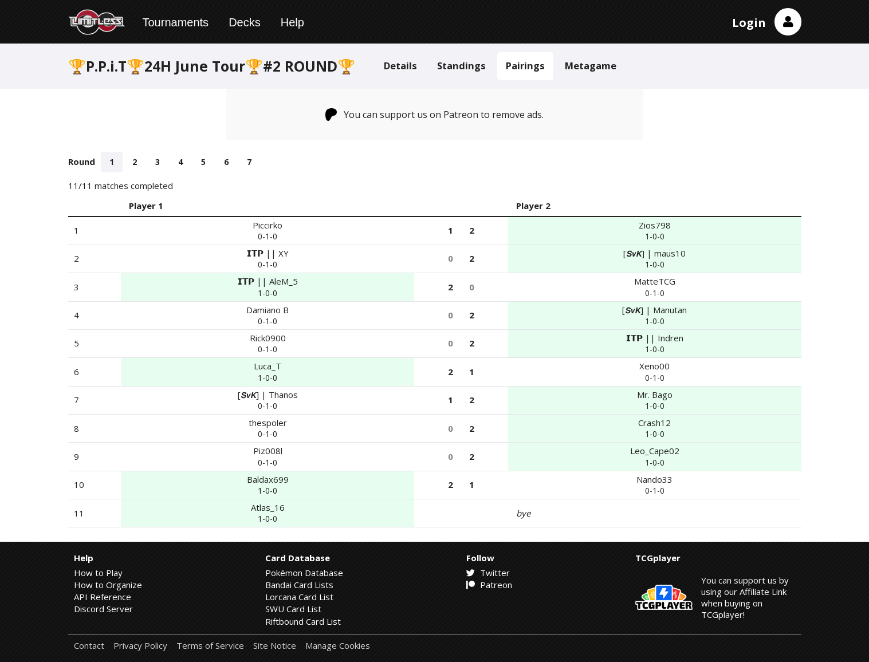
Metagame (590, 65)
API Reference (102, 596)
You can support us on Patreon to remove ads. (434, 114)
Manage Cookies (337, 646)
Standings (461, 65)
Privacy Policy (140, 646)
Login (749, 22)
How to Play (98, 572)
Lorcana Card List (299, 596)
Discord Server (103, 608)
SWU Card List (293, 608)
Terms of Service (210, 646)
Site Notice (274, 646)
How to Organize (108, 584)
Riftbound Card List (303, 621)
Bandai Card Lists (299, 584)
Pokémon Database (304, 572)
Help (292, 22)
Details (400, 65)
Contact (89, 646)
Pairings (525, 65)
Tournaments (176, 22)
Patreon (489, 584)
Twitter (488, 572)
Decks (245, 22)
